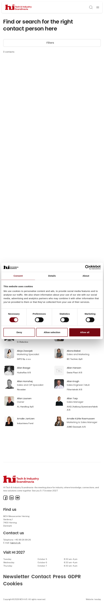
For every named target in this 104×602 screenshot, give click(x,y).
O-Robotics (22, 342)
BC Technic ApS (75, 359)
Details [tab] (52, 275)
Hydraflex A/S (24, 372)
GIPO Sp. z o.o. (24, 359)
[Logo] (18, 7)
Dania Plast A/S (74, 372)
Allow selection (52, 332)
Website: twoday (93, 599)
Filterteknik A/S (74, 389)
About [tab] (86, 275)
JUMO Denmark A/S (76, 427)
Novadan (21, 389)
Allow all (84, 332)
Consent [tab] (18, 275)
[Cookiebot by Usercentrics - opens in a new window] (87, 267)
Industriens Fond (25, 423)
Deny (19, 332)
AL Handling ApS (25, 406)
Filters (52, 43)
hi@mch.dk (15, 543)
